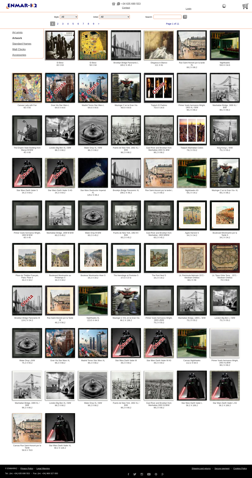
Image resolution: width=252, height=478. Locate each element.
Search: (163, 17)
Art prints (17, 32)
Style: (66, 17)
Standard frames (21, 43)
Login (188, 8)
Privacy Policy (26, 468)
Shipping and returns (201, 468)
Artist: (111, 17)
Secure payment (222, 468)
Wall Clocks (19, 49)
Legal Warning (43, 468)
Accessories (19, 55)
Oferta (59, 87)
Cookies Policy (240, 468)
